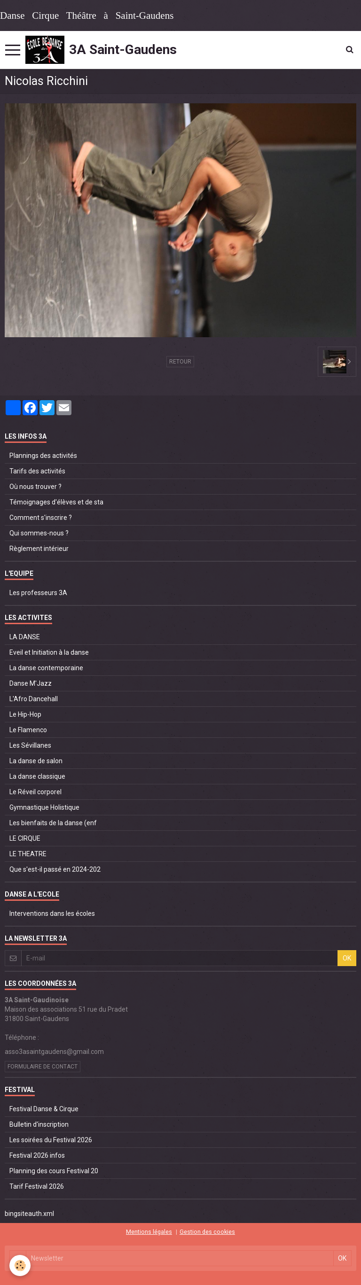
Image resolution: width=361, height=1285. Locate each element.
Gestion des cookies (207, 1231)
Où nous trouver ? (35, 486)
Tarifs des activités (37, 471)
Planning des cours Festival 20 (53, 1171)
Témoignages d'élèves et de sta (56, 502)
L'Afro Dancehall (33, 699)
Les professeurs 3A (38, 592)
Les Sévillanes (30, 745)
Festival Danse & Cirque (43, 1109)
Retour (180, 361)
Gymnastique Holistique (44, 807)
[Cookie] (20, 1265)
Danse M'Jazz (30, 683)
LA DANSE (24, 637)
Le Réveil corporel (35, 792)
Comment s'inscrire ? (40, 517)
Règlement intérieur (39, 548)
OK (347, 958)
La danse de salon (36, 761)
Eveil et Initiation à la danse (49, 652)
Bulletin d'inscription (39, 1124)
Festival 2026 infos (37, 1155)
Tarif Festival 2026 (36, 1186)
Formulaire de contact (43, 1066)
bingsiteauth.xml (29, 1213)
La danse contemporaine (46, 668)
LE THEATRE (28, 854)
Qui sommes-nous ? (39, 533)
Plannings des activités (43, 455)
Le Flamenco (28, 730)
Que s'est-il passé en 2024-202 (55, 869)
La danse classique (37, 776)
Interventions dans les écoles (52, 913)
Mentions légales (149, 1231)
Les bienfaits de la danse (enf (53, 823)
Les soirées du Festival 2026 (50, 1140)
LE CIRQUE (24, 838)
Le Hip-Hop (25, 714)
